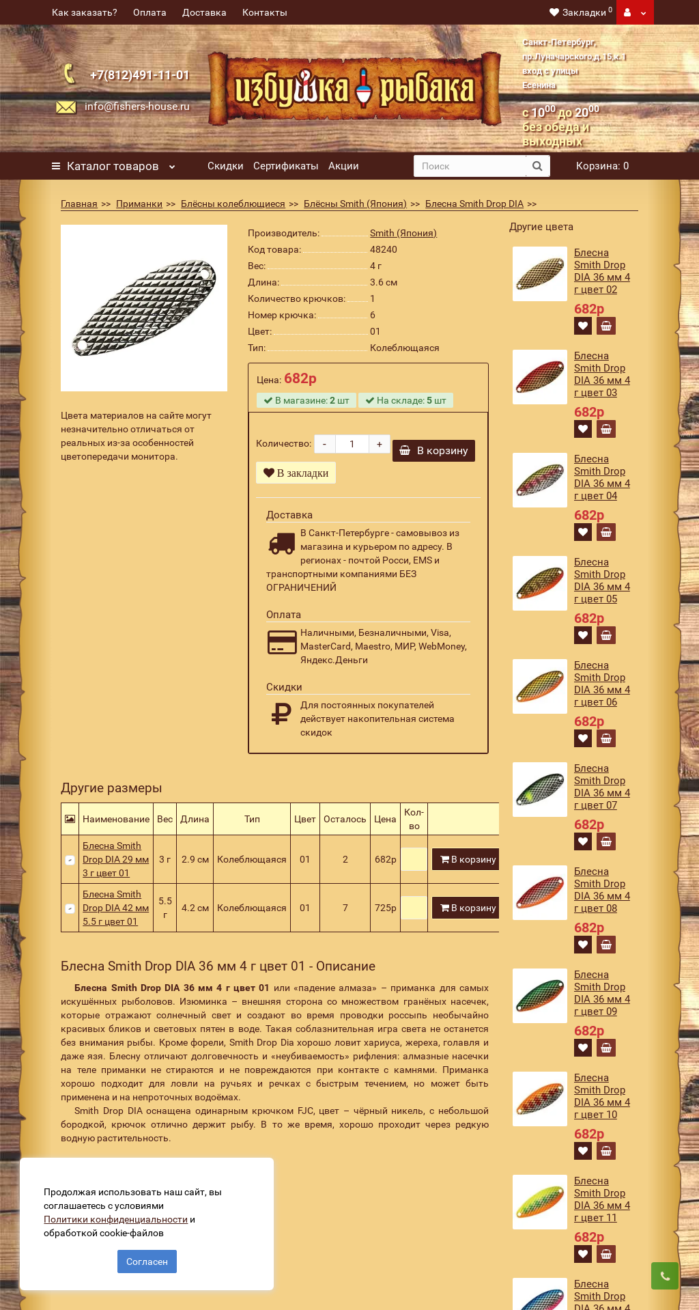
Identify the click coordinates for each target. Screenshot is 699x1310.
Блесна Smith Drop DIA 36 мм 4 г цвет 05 (602, 580)
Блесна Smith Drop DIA (474, 203)
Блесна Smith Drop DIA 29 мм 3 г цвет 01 (116, 859)
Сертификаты (286, 166)
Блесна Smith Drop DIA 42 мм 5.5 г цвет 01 (116, 908)
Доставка (204, 12)
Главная (79, 203)
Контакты (264, 12)
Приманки (139, 203)
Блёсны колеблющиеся (233, 203)
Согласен (147, 1260)
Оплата (150, 12)
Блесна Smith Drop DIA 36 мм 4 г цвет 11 (602, 1199)
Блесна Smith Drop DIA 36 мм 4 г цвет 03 (602, 374)
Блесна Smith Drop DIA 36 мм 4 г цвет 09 (602, 993)
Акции (343, 166)
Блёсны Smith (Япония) (355, 203)
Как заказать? (84, 12)
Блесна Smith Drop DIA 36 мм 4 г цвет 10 (602, 1096)
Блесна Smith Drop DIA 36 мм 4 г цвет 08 (602, 890)
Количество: (283, 443)
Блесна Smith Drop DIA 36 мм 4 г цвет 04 (602, 477)
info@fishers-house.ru (137, 106)
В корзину (433, 450)
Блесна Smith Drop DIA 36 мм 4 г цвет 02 (602, 271)
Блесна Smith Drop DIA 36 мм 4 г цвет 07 (602, 786)
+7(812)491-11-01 (140, 75)
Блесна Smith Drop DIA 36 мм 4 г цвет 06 (602, 683)
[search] (470, 166)
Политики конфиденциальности (116, 1218)
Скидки (226, 166)
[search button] (538, 166)
